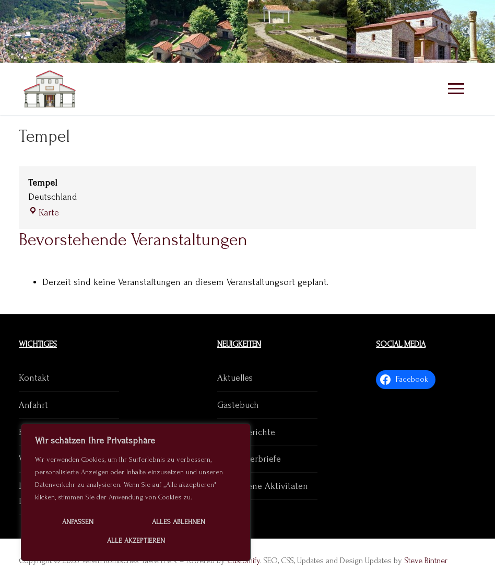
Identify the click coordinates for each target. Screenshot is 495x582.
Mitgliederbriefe (249, 459)
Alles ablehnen (178, 522)
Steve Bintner (425, 560)
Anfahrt (33, 405)
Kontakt (34, 378)
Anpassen (77, 522)
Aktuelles (235, 378)
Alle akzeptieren (136, 540)
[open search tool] (467, 31)
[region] (136, 492)
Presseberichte (246, 432)
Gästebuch (238, 405)
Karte (43, 213)
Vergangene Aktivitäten (262, 486)
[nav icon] (455, 89)
